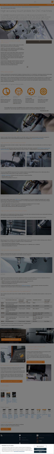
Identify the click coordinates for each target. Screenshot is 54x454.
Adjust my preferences (40, 448)
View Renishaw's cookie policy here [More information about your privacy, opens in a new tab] (19, 453)
